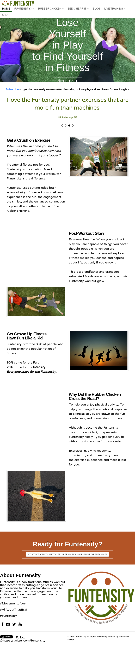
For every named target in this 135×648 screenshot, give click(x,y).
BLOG (96, 8)
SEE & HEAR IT (78, 8)
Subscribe (12, 89)
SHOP (7, 15)
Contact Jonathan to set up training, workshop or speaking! (67, 554)
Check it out (67, 81)
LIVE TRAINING (114, 8)
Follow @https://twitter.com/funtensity (22, 639)
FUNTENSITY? (24, 8)
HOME (6, 8)
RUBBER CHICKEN (51, 8)
